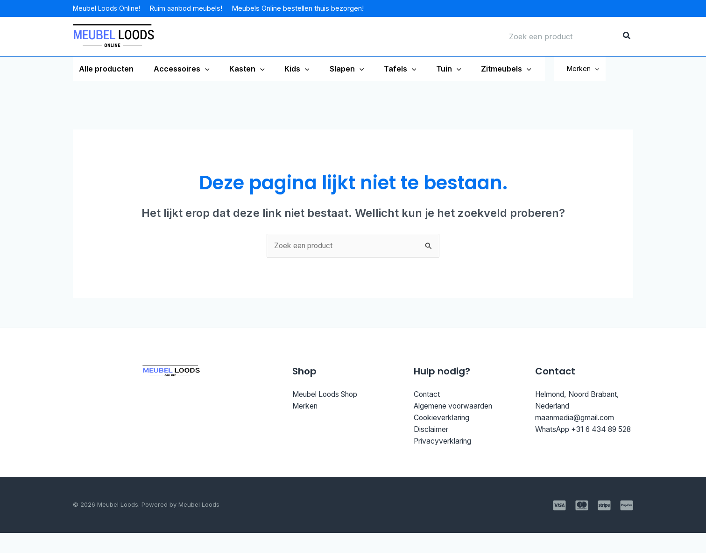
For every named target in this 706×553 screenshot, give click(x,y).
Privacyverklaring (445, 466)
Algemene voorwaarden (456, 430)
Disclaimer (432, 454)
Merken (608, 81)
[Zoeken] (627, 36)
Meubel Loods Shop (328, 418)
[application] (201, 69)
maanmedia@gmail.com (576, 442)
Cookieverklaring (443, 442)
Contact (427, 418)
